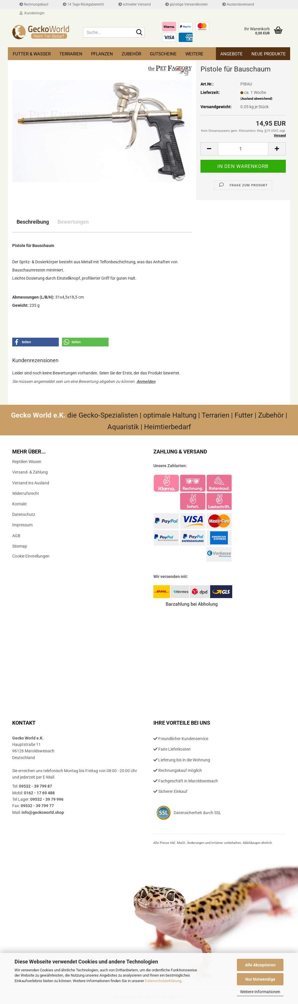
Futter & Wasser (32, 54)
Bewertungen (73, 222)
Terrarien (70, 54)
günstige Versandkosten (186, 4)
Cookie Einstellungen (30, 556)
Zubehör (131, 54)
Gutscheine (163, 54)
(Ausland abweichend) (256, 99)
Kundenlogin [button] (32, 13)
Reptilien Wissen (26, 461)
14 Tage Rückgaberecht (83, 4)
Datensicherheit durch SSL (197, 812)
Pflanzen (102, 54)
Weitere (194, 54)
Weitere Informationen (260, 991)
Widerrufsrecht (25, 493)
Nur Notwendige (260, 979)
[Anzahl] (243, 148)
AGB (16, 535)
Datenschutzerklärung (163, 981)
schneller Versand (134, 4)
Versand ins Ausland (30, 483)
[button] (209, 148)
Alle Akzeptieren (260, 965)
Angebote (231, 54)
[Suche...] (139, 32)
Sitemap (19, 546)
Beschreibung (33, 222)
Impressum (22, 525)
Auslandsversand (238, 4)
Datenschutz (23, 514)
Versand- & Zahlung (30, 472)
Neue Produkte (268, 54)
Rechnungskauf (33, 4)
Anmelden (145, 381)
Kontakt (19, 504)
